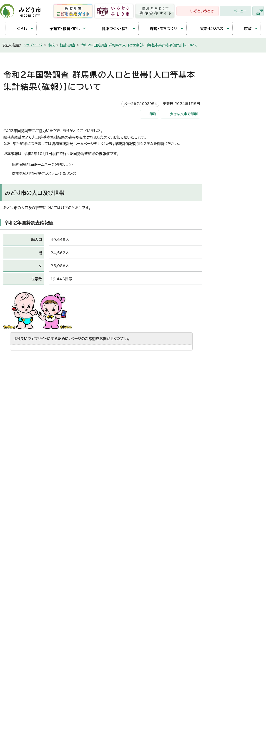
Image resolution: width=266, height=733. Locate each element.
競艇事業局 (112, 568)
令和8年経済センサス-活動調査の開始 (240, 101)
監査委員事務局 (116, 623)
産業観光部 (112, 546)
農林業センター (21, 522)
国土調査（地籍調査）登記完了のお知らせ (240, 189)
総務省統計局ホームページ (44, 164)
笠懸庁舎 (16, 501)
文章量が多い (153, 359)
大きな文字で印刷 (184, 114)
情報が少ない (125, 359)
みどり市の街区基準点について (240, 132)
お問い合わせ (247, 578)
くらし (18, 28)
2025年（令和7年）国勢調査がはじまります (240, 117)
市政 (244, 28)
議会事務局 (112, 612)
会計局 (108, 590)
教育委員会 (112, 601)
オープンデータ (232, 223)
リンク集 (107, 690)
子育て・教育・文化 (60, 28)
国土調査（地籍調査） (236, 176)
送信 (101, 366)
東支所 (14, 543)
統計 (224, 166)
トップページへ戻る (250, 444)
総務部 (108, 512)
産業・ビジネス (207, 28)
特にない (25, 359)
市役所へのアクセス (209, 580)
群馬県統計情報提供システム (46, 173)
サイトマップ (131, 690)
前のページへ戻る (207, 444)
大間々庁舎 (18, 512)
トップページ (33, 45)
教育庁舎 (16, 533)
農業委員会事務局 (118, 635)
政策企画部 (112, 501)
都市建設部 (112, 557)
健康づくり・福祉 (111, 28)
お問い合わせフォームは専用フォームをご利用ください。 (68, 419)
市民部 (108, 523)
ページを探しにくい (91, 359)
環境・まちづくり (160, 28)
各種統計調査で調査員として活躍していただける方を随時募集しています (242, 207)
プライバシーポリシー (76, 690)
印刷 (152, 114)
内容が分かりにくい (54, 359)
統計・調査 (67, 45)
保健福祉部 (112, 534)
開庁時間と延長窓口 (25, 553)
